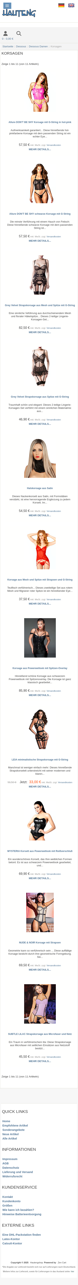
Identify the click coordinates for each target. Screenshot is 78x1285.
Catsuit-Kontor (12, 1243)
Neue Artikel (10, 1134)
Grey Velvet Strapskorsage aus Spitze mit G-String (40, 396)
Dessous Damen (38, 46)
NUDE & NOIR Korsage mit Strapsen (40, 942)
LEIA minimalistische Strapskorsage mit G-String (40, 759)
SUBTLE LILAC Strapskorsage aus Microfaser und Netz (40, 1034)
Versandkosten (54, 145)
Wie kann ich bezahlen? (18, 1209)
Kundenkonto (11, 1201)
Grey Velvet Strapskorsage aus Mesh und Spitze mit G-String (40, 305)
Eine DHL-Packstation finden (21, 1234)
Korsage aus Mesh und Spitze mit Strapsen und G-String (39, 579)
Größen (7, 1205)
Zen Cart (62, 1262)
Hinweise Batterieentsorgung (21, 1214)
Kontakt (7, 1196)
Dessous (21, 46)
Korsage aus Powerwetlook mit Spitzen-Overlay (39, 668)
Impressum (9, 1159)
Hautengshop (36, 1262)
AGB (5, 1163)
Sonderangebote (13, 1129)
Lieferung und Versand (17, 1172)
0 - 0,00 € (7, 38)
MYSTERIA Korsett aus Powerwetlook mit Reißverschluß (39, 851)
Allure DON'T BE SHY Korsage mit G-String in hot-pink (40, 122)
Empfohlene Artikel (15, 1125)
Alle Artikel (9, 1138)
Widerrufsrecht (12, 1176)
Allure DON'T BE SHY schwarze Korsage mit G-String (39, 213)
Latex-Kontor (11, 1239)
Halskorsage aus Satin (40, 488)
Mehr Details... (40, 149)
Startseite (7, 46)
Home (6, 1121)
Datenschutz (10, 1167)
